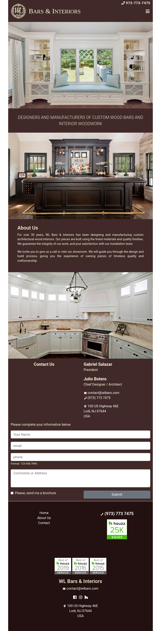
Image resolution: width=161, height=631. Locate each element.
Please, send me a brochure (35, 493)
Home (43, 513)
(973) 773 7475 (99, 398)
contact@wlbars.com (103, 393)
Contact (44, 523)
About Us (44, 518)
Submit (117, 494)
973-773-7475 (138, 3)
